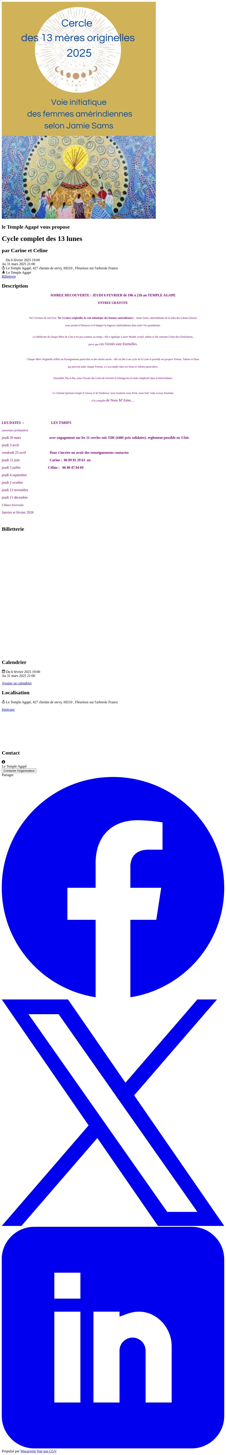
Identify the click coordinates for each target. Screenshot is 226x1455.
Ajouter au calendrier (17, 683)
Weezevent (28, 1451)
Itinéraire (8, 709)
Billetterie (9, 276)
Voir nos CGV (47, 1451)
